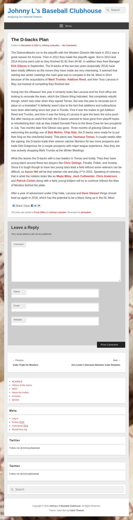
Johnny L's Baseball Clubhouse (55, 10)
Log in (15, 418)
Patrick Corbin (25, 180)
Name (17, 291)
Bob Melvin (55, 132)
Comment (18, 244)
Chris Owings (72, 162)
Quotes (15, 399)
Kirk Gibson (19, 66)
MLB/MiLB (17, 381)
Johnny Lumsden (50, 45)
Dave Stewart (90, 193)
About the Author (20, 392)
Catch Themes (77, 510)
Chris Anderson (106, 176)
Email (16, 305)
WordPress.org (19, 429)
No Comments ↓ (70, 45)
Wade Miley (63, 176)
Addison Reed (76, 79)
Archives (16, 396)
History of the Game (22, 385)
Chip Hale (70, 132)
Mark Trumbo (57, 79)
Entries (18, 422)
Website (18, 319)
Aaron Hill (31, 171)
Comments (20, 425)
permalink (86, 212)
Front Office (40, 212)
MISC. (15, 389)
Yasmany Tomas (84, 136)
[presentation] (35, 333)
